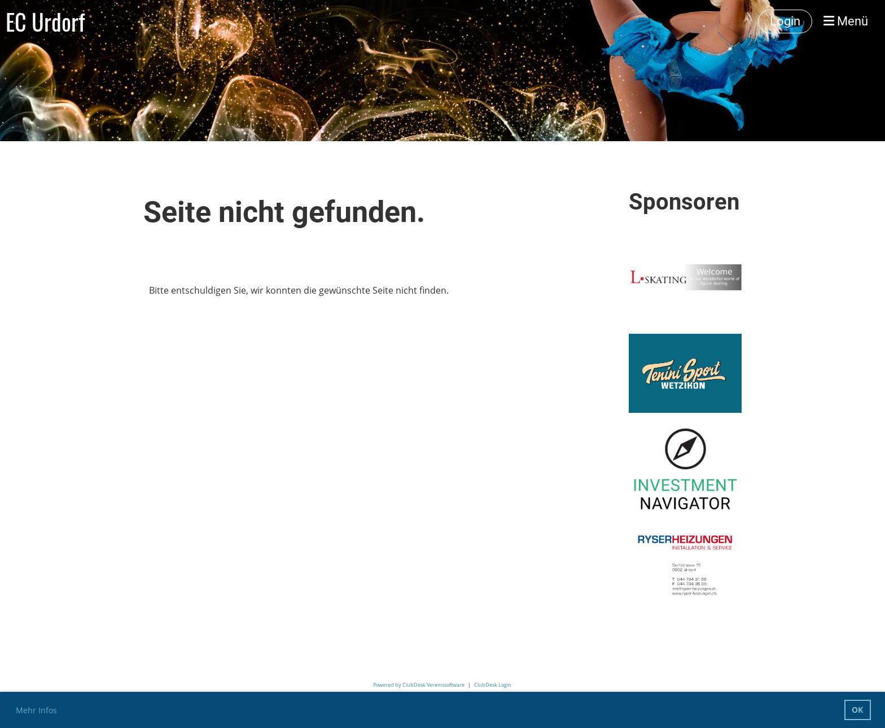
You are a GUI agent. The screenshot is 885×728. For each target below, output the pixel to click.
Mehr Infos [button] (36, 710)
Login (785, 21)
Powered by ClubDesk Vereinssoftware (419, 684)
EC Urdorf (45, 21)
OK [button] (857, 709)
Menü (845, 21)
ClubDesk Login (492, 684)
